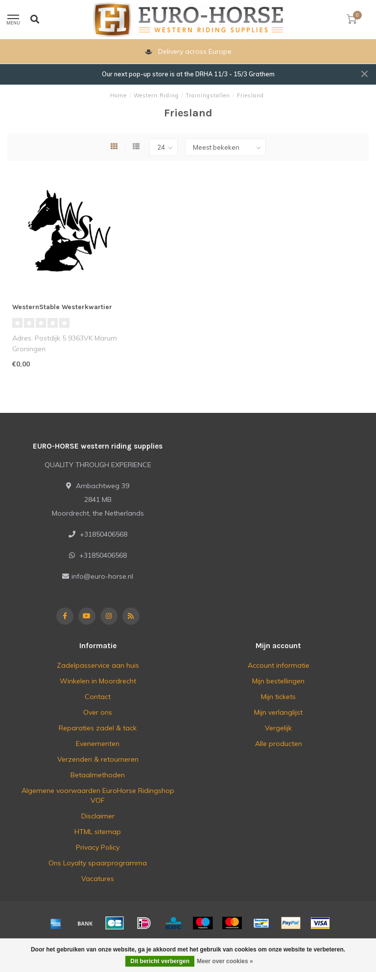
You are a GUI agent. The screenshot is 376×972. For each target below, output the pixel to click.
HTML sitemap (97, 831)
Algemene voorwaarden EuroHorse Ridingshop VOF (98, 795)
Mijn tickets (278, 696)
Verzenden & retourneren (98, 759)
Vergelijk (278, 727)
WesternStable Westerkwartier (62, 307)
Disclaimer (98, 816)
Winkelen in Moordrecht (98, 681)
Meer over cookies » (225, 961)
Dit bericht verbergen (159, 961)
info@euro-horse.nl (102, 576)
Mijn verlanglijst (278, 712)
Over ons (97, 712)
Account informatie (278, 665)
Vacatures (97, 878)
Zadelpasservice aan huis (98, 665)
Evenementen (97, 743)
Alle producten (278, 743)
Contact (98, 696)
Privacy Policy (97, 847)
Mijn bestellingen (278, 681)
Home (118, 95)
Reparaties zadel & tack (98, 727)
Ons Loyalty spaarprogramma (97, 863)
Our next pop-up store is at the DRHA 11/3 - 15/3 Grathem (188, 74)
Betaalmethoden (97, 774)
